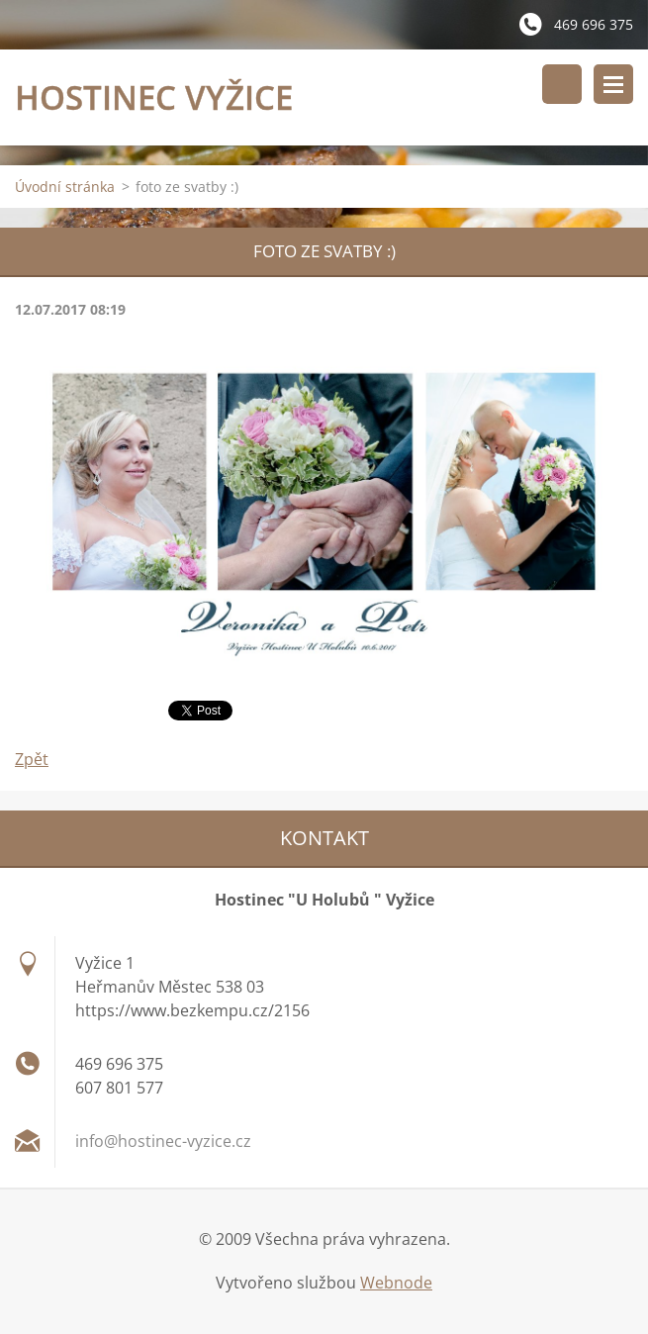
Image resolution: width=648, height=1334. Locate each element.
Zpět (31, 759)
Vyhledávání (562, 84)
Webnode (396, 1282)
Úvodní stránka (65, 186)
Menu (613, 84)
